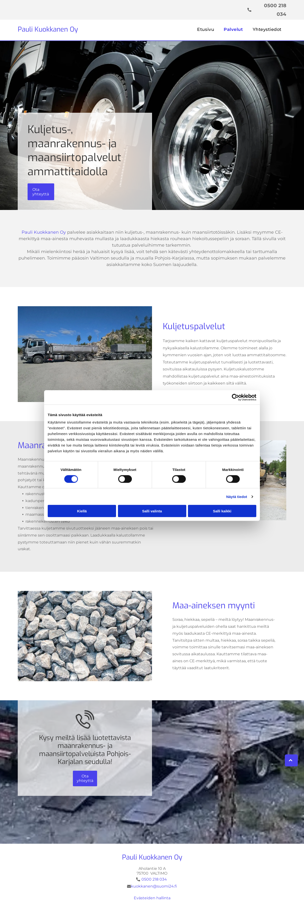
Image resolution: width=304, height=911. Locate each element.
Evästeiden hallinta (152, 898)
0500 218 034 (154, 879)
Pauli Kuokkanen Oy (48, 29)
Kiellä (82, 511)
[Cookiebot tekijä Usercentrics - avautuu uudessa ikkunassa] (235, 397)
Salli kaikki (222, 511)
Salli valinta (152, 511)
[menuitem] (205, 29)
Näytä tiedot (236, 497)
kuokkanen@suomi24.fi (154, 886)
